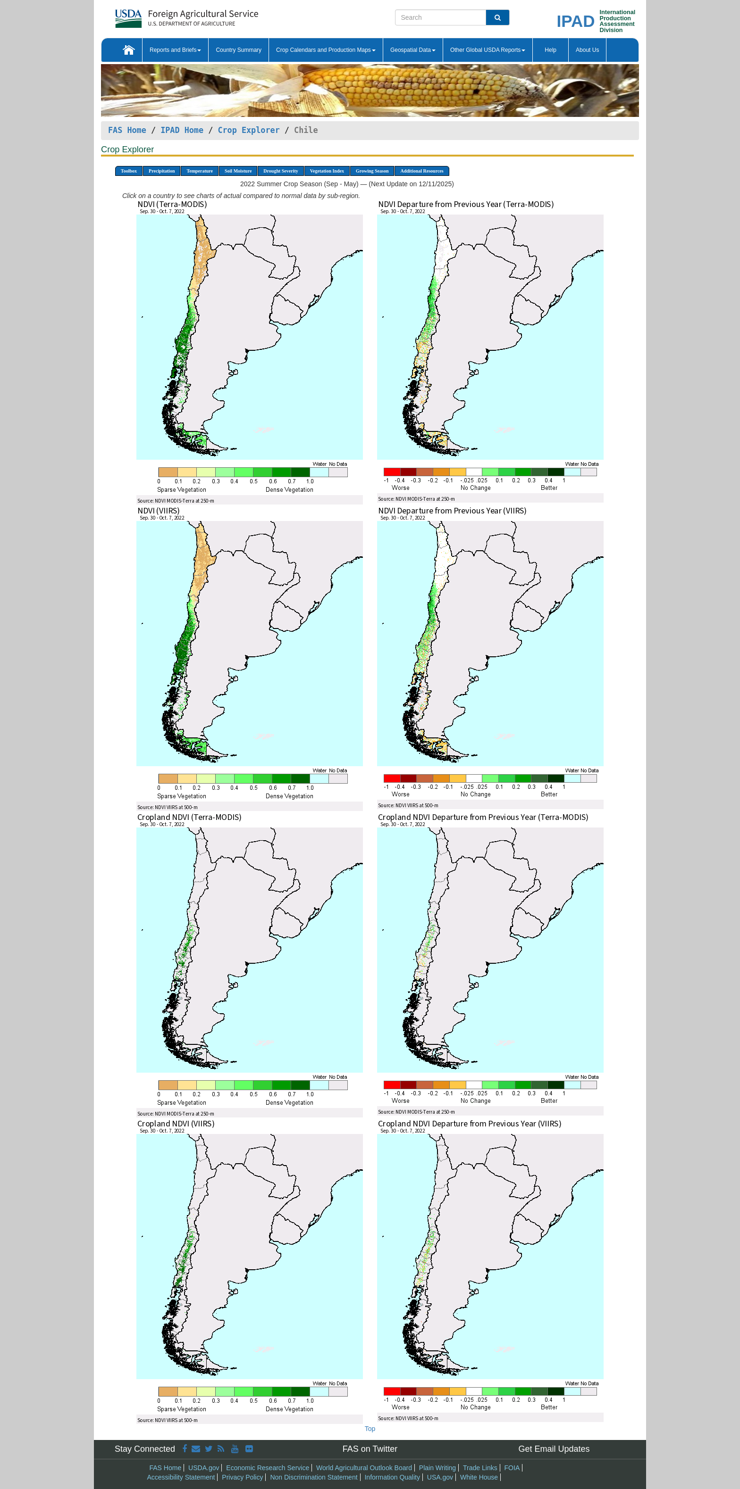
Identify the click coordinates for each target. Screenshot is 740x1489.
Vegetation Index (327, 171)
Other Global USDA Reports (487, 50)
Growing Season (372, 171)
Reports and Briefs (175, 50)
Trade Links (480, 1468)
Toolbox (129, 171)
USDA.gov (203, 1468)
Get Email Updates (553, 1449)
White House (479, 1477)
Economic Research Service (267, 1468)
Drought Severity (280, 171)
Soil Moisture (238, 171)
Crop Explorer (248, 130)
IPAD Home (181, 130)
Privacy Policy (242, 1477)
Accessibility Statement (181, 1477)
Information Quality (392, 1477)
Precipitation (162, 171)
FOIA (512, 1468)
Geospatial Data (413, 50)
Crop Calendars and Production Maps (326, 50)
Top (370, 1428)
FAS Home (127, 130)
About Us (587, 50)
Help (550, 50)
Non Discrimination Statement (313, 1477)
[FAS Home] (163, 15)
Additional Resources (421, 171)
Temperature (199, 171)
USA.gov (440, 1477)
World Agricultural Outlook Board (364, 1468)
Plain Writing (437, 1468)
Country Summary (238, 50)
